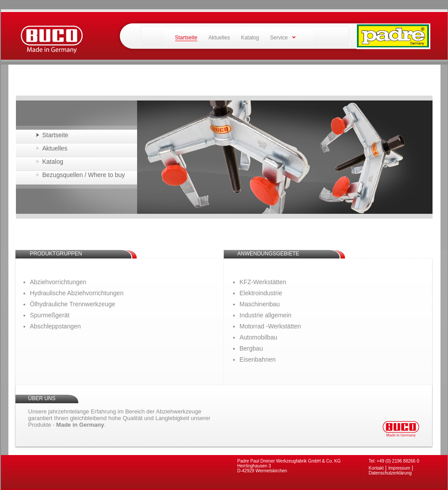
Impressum (399, 468)
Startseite (55, 135)
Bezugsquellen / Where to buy (83, 174)
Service (279, 38)
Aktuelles (219, 38)
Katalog (250, 38)
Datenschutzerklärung (390, 473)
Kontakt (376, 468)
